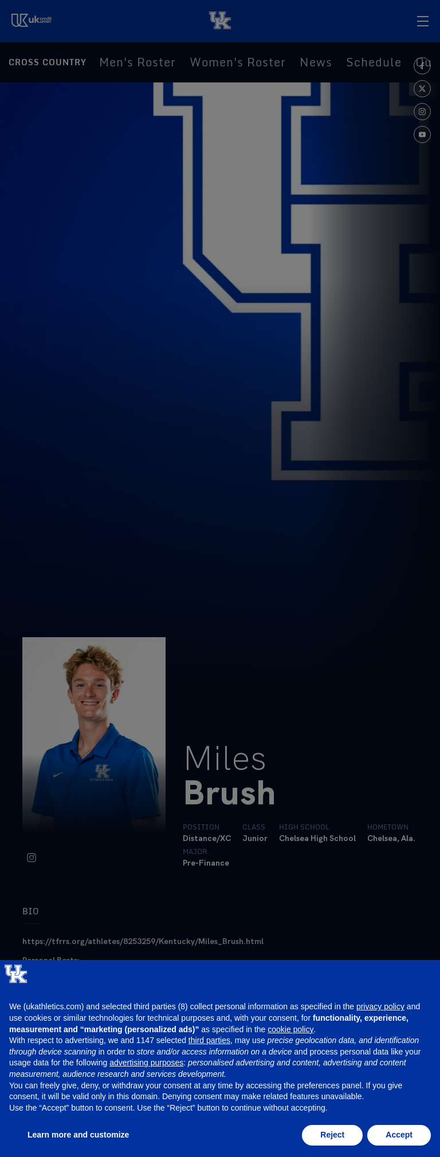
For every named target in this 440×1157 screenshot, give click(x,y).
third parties (209, 1040)
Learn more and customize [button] (78, 1134)
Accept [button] (399, 1134)
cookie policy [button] (290, 1029)
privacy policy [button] (380, 1006)
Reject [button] (332, 1134)
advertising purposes (146, 1062)
